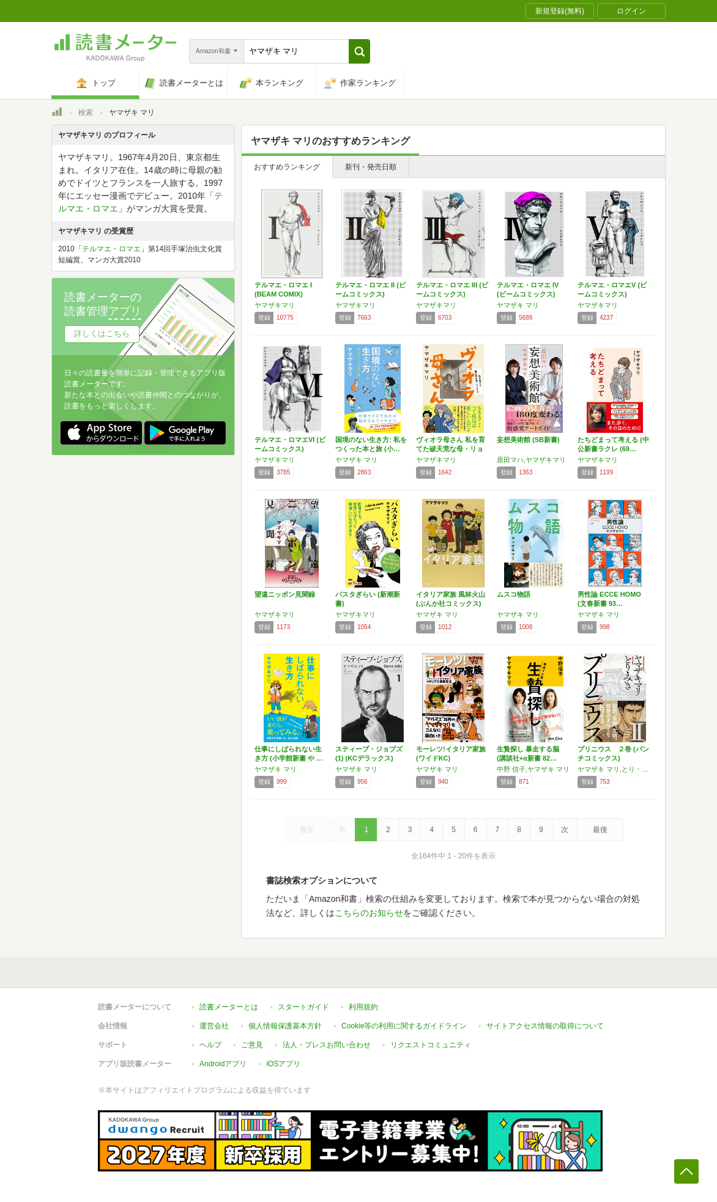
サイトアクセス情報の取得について (545, 1026)
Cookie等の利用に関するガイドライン (404, 1026)
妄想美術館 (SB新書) (528, 439)
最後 (600, 829)
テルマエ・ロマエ (111, 249)
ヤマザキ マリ (518, 305)
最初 (307, 829)
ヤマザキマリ (274, 305)
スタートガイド (303, 1007)
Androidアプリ (223, 1063)
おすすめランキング (287, 167)
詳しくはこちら (102, 333)
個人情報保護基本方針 (285, 1026)
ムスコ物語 (513, 594)
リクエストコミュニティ (430, 1045)
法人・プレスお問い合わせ (327, 1045)
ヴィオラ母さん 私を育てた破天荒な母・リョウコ (450, 449)
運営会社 (214, 1026)
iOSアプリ (283, 1063)
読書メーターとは (228, 1007)
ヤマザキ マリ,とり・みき (615, 769)
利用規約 (363, 1007)
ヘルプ (210, 1045)
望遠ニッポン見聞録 (284, 594)
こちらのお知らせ (369, 913)
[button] (359, 51)
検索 (85, 112)
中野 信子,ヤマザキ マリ (533, 769)
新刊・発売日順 (370, 167)
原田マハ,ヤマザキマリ (531, 459)
